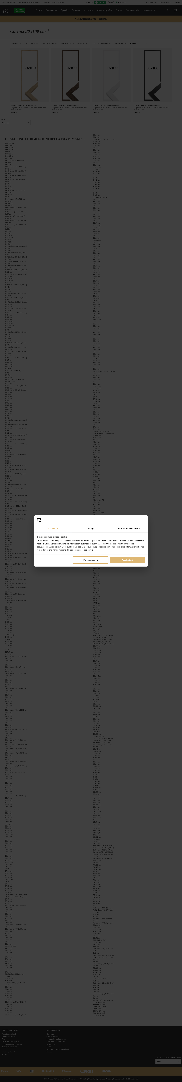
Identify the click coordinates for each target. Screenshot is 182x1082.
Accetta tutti (127, 560)
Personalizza (90, 560)
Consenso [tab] (53, 528)
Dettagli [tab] (91, 528)
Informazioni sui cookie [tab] (129, 528)
